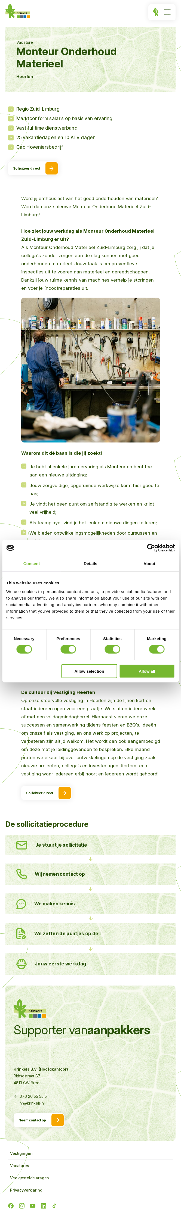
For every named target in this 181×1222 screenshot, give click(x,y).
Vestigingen (21, 1153)
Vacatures (19, 1165)
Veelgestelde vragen (29, 1178)
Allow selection (89, 671)
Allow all (147, 671)
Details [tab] (90, 563)
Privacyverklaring (26, 1190)
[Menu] (162, 12)
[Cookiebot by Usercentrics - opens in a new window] (151, 548)
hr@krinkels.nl (32, 1103)
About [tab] (149, 563)
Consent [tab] (31, 563)
